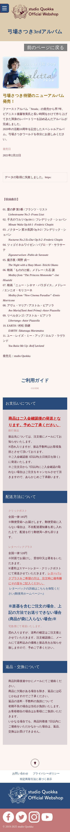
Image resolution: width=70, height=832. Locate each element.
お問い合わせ (20, 773)
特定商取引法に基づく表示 (36, 779)
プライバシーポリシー (46, 773)
